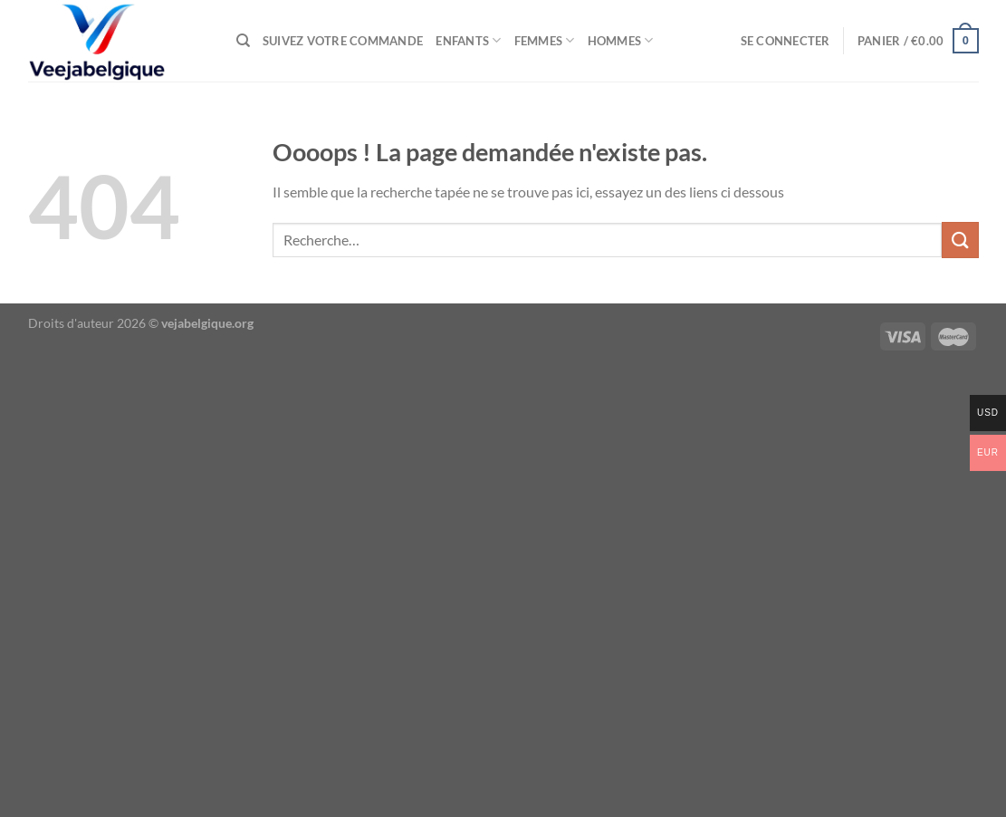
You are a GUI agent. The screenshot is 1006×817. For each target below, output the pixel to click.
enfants (468, 40)
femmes (544, 40)
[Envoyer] (960, 239)
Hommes (621, 40)
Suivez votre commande (343, 41)
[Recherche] (243, 41)
